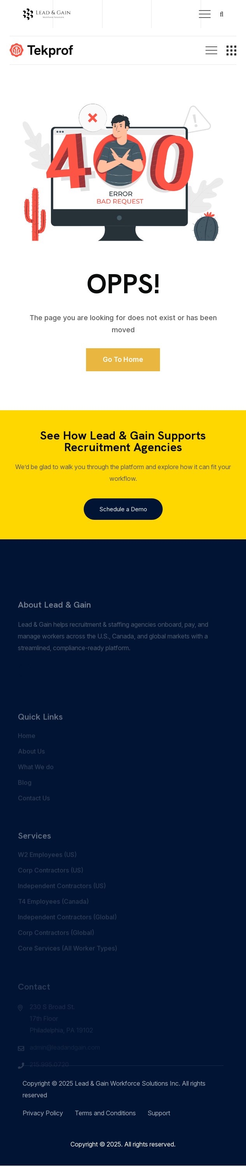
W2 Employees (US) (47, 866)
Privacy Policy (43, 1113)
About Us (31, 763)
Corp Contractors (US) (50, 882)
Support (159, 1113)
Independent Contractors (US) (62, 897)
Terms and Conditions (105, 1113)
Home (26, 747)
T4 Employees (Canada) (53, 913)
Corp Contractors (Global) (56, 944)
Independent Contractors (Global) (67, 928)
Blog (25, 794)
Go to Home (123, 360)
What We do (36, 778)
